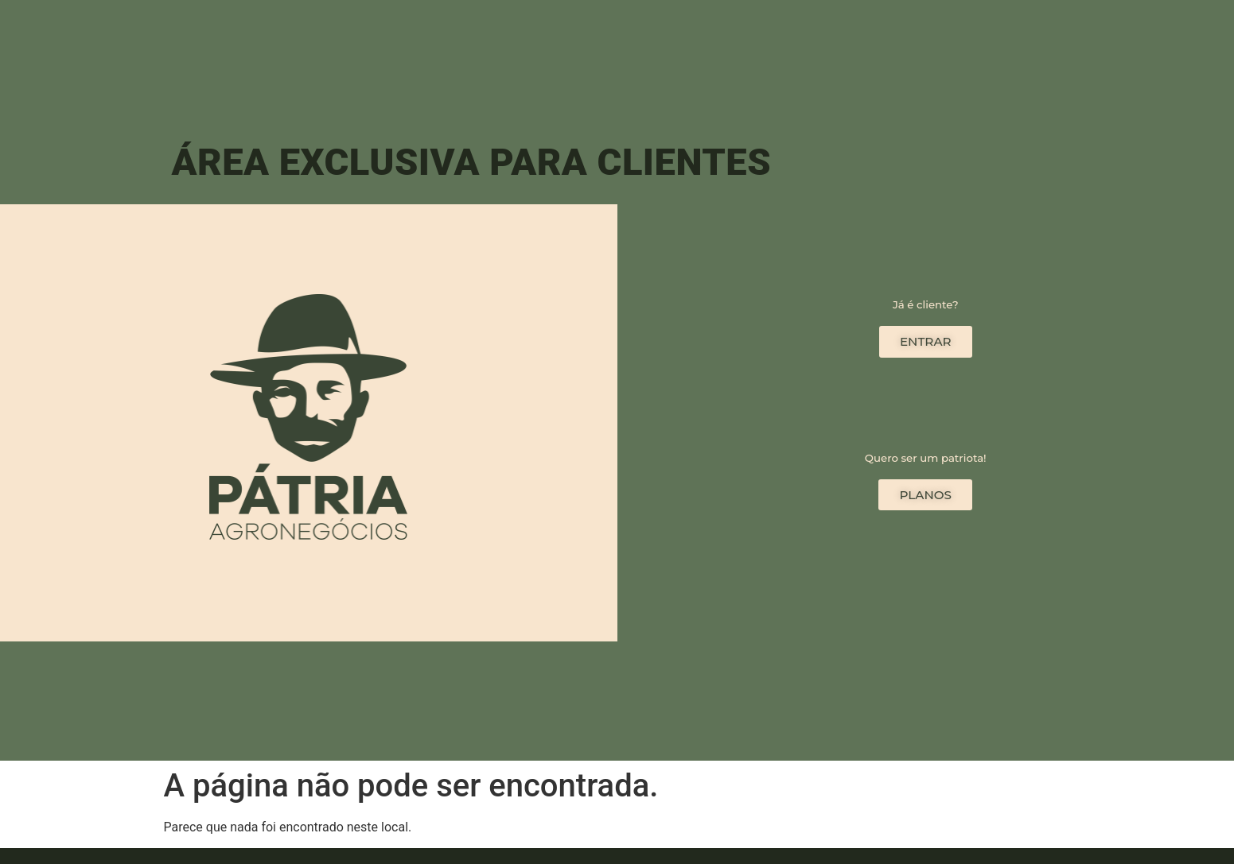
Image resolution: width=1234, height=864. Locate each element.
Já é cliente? (926, 304)
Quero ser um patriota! (926, 457)
